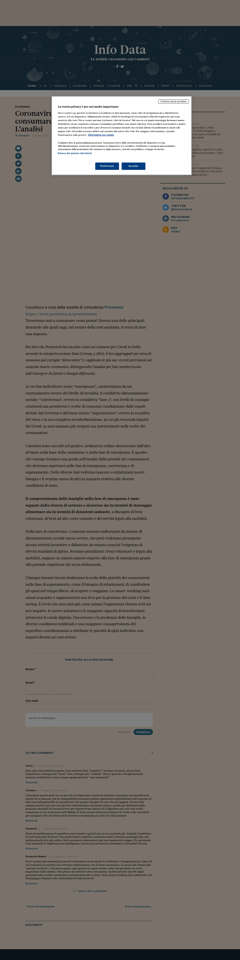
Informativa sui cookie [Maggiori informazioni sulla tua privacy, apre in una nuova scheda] (101, 135)
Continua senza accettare (173, 101)
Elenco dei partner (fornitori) (75, 153)
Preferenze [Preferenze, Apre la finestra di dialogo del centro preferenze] (107, 166)
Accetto (133, 166)
